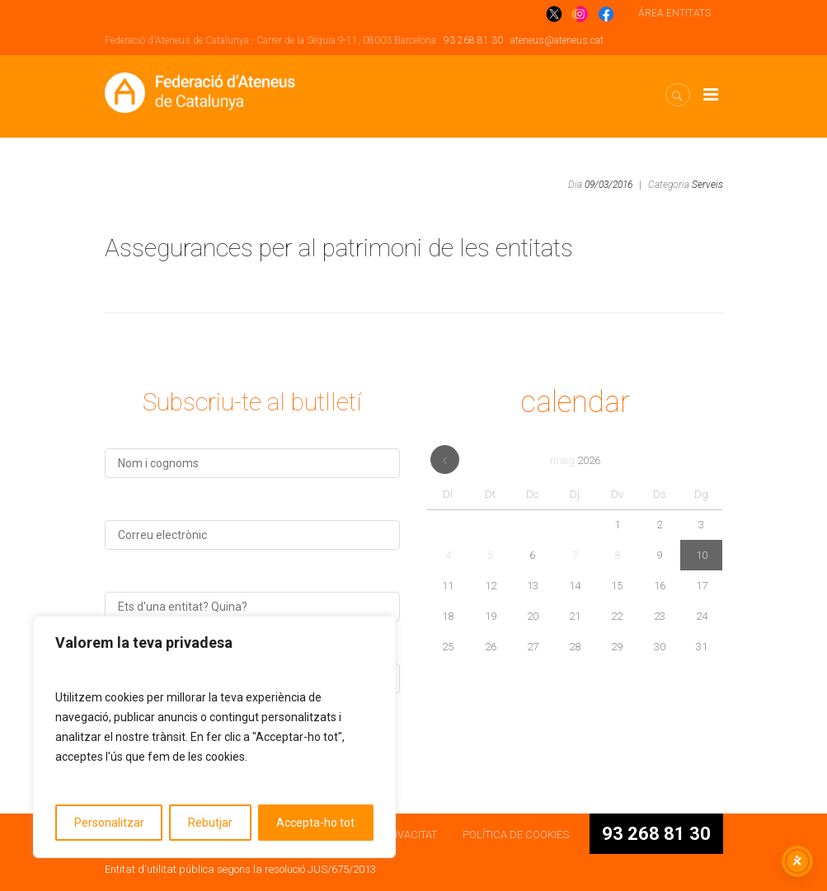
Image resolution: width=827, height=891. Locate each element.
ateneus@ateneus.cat (557, 40)
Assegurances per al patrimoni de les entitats (339, 247)
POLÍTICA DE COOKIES (516, 834)
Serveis (707, 184)
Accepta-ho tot (315, 822)
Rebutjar (210, 822)
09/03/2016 (608, 184)
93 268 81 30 (473, 40)
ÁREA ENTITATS (674, 13)
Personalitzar (109, 822)
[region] (214, 737)
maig (575, 460)
